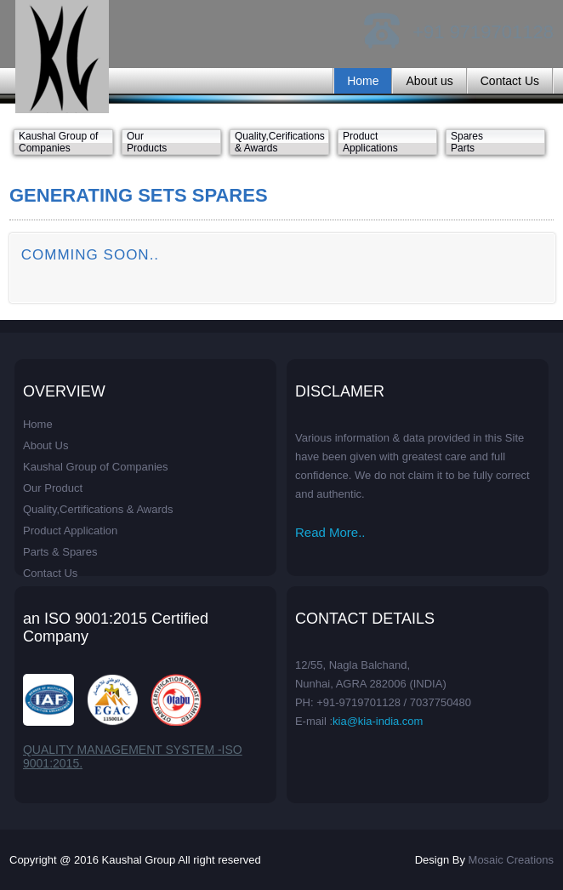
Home (362, 81)
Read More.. (330, 532)
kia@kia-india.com (378, 721)
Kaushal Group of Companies (58, 142)
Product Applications (370, 142)
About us (429, 81)
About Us (45, 445)
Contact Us (510, 81)
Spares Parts (467, 142)
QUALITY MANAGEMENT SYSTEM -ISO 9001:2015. (132, 756)
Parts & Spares (60, 551)
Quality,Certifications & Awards (98, 509)
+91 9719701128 (483, 32)
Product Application (70, 530)
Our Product (52, 488)
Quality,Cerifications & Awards (280, 142)
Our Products (147, 142)
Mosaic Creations (511, 859)
